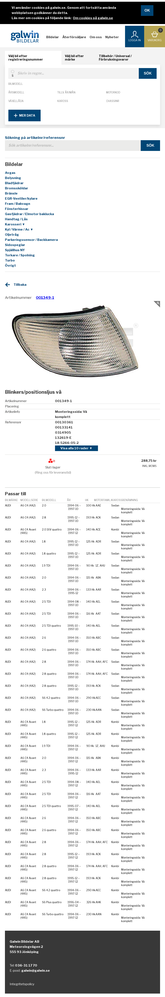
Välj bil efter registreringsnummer (25, 57)
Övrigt (10, 265)
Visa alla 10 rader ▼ (76, 448)
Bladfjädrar (14, 183)
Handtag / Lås (16, 219)
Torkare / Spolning (20, 255)
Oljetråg (12, 235)
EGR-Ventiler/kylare (21, 199)
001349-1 (45, 297)
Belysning (13, 178)
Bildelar (52, 37)
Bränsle (11, 193)
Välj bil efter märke (74, 57)
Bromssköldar (16, 188)
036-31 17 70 (26, 965)
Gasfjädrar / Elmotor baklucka (29, 214)
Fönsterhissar (16, 209)
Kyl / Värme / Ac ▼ (19, 229)
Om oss (96, 37)
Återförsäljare (74, 37)
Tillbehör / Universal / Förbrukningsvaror (115, 57)
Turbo (10, 260)
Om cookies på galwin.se (93, 18)
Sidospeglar (15, 245)
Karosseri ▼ (15, 224)
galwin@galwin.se (35, 971)
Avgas (10, 173)
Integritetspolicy (22, 984)
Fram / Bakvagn (17, 204)
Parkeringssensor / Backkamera (31, 240)
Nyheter (112, 37)
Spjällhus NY (15, 250)
